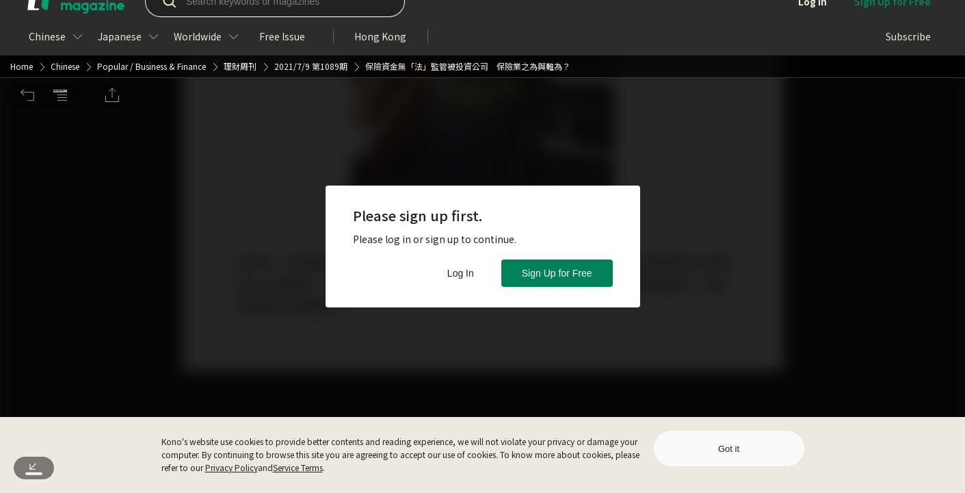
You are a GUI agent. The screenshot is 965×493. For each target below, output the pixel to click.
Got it (728, 449)
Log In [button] (460, 273)
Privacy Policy (231, 467)
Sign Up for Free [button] (557, 273)
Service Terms (298, 467)
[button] (27, 19)
